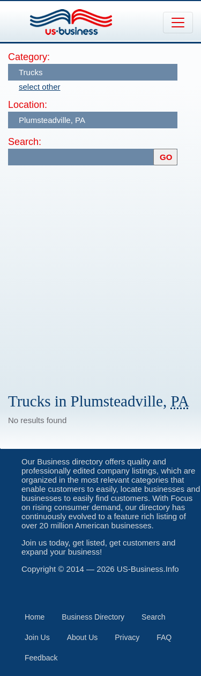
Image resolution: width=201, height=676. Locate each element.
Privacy (127, 637)
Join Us (37, 637)
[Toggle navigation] (178, 22)
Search (153, 617)
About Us (82, 637)
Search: (24, 141)
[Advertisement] (100, 274)
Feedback (41, 657)
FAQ (164, 637)
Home (34, 617)
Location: (27, 104)
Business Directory (93, 617)
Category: (29, 57)
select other (40, 86)
